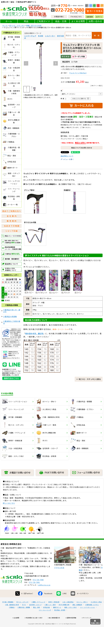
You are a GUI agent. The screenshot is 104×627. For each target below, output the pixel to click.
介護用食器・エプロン (92, 613)
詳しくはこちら (9, 503)
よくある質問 (78, 21)
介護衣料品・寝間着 (24, 615)
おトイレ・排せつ (82, 610)
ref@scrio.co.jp (44, 593)
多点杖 (40, 36)
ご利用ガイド (43, 21)
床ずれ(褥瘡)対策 (64, 613)
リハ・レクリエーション (87, 615)
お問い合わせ (95, 21)
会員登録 (89, 17)
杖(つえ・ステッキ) (16, 25)
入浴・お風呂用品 (67, 610)
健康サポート (57, 615)
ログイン (99, 17)
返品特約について (67, 156)
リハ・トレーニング (45, 618)
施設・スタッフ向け (70, 615)
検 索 (96, 35)
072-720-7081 (34, 590)
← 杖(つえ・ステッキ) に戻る (88, 379)
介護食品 (11, 615)
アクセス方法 (59, 576)
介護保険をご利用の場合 (11, 322)
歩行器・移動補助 (7, 610)
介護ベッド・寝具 (50, 613)
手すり (24, 613)
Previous (26, 63)
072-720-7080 (38, 588)
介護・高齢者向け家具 (12, 613)
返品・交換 (61, 21)
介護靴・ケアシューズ (38, 610)
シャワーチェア (30, 36)
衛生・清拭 (36, 615)
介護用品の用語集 (10, 316)
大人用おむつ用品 (96, 610)
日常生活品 (46, 615)
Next (55, 63)
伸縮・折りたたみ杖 (34, 25)
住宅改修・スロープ (35, 613)
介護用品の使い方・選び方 (11, 311)
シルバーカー (50, 36)
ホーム (8, 21)
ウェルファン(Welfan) (77, 73)
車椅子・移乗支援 (53, 610)
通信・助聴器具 (77, 613)
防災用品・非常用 (59, 618)
